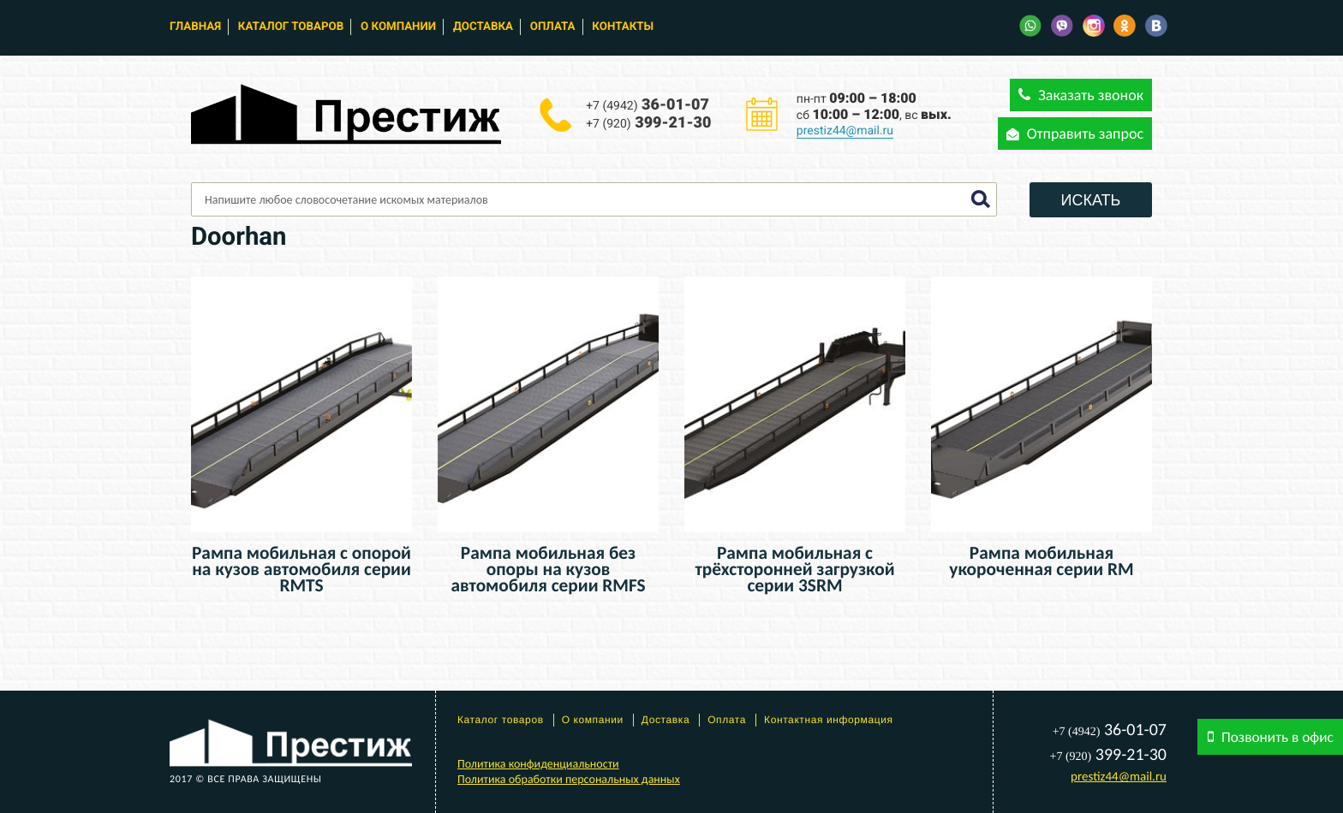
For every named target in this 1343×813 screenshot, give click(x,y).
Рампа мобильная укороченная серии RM (1041, 561)
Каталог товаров (290, 27)
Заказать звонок (1080, 95)
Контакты (623, 27)
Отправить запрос (1074, 133)
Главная (195, 27)
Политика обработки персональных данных (568, 779)
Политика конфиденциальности (538, 764)
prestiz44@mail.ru (845, 131)
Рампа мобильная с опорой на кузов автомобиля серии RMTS (301, 569)
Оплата (553, 27)
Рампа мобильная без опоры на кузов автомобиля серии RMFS (548, 569)
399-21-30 (648, 123)
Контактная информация (828, 720)
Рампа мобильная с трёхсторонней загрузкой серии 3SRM (794, 569)
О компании (398, 27)
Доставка (483, 27)
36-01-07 (647, 105)
